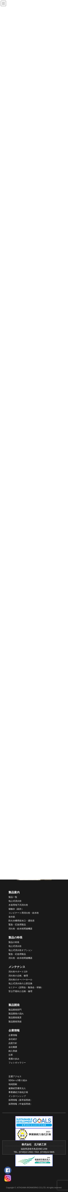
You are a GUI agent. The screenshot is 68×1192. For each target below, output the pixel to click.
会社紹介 (12, 1039)
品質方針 (12, 1043)
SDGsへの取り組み (17, 1080)
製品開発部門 (14, 1009)
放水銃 (11, 916)
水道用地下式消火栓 (18, 905)
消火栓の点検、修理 (18, 975)
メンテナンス (16, 966)
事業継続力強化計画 (18, 1092)
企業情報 (14, 1030)
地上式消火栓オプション (20, 950)
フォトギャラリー (17, 1062)
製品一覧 (12, 897)
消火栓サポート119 (17, 971)
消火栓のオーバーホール (20, 979)
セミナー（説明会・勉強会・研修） (25, 987)
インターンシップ (17, 1096)
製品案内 (14, 892)
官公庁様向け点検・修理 (20, 991)
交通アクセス (14, 1076)
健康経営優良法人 (17, 1088)
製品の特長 (15, 937)
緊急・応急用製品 (17, 924)
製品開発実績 (14, 1021)
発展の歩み (13, 1058)
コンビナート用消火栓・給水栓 (23, 913)
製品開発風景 (14, 1017)
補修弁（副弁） (16, 909)
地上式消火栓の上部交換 (20, 983)
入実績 (14, 1051)
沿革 (10, 1055)
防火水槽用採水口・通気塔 (21, 920)
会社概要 (12, 1047)
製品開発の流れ (16, 1013)
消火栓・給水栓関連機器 (20, 928)
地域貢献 (12, 1084)
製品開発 (14, 1005)
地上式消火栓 (14, 901)
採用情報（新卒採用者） (20, 1100)
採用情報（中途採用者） (20, 1104)
